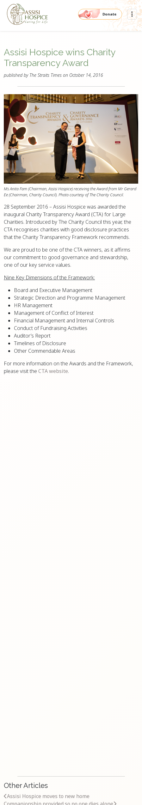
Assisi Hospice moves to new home (47, 796)
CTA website (53, 371)
